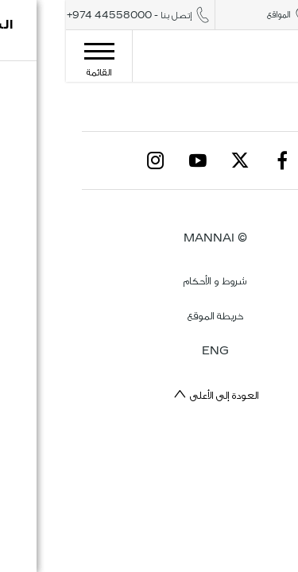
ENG (149, 351)
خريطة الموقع (149, 316)
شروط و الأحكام (149, 281)
